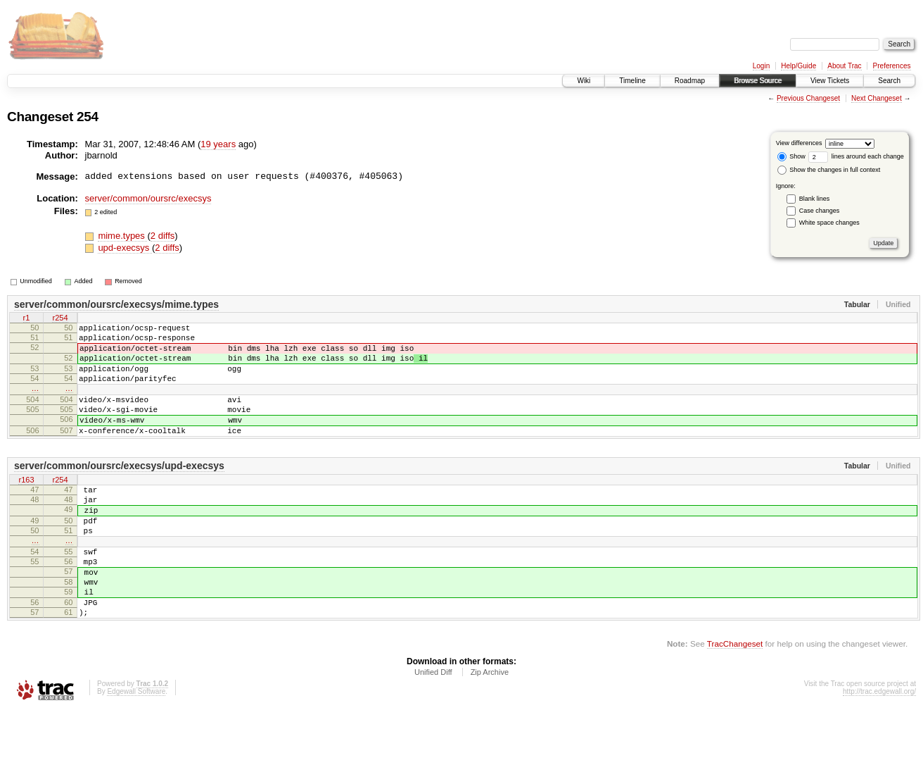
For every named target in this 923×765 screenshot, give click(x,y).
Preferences (892, 66)
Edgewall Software (136, 746)
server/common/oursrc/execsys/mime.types (116, 304)
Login (761, 66)
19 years (218, 144)
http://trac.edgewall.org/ (879, 746)
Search (889, 81)
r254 (60, 319)
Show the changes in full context (829, 169)
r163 (26, 506)
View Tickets (829, 81)
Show (791, 156)
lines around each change (856, 156)
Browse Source (758, 81)
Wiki (583, 81)
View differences (799, 143)
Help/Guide (798, 66)
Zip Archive (490, 727)
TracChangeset (735, 698)
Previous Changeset (808, 98)
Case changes (819, 210)
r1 (26, 319)
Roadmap (690, 81)
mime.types (122, 235)
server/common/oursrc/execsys (148, 198)
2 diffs (162, 235)
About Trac (844, 66)
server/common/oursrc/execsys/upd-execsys (119, 491)
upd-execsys (125, 247)
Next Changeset (876, 98)
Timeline (632, 81)
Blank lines (814, 198)
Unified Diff (433, 727)
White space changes (829, 222)
